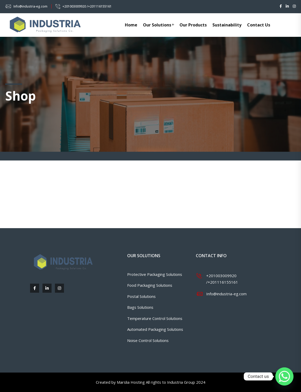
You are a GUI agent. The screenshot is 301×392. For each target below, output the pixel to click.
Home (131, 25)
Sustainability (226, 25)
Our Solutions (157, 25)
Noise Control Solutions (148, 340)
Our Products (193, 25)
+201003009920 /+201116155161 (87, 6)
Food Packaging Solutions (149, 285)
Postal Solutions (141, 296)
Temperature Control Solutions (154, 318)
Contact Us (258, 25)
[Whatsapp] (284, 376)
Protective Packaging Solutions (154, 274)
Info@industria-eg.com (30, 6)
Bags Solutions (140, 307)
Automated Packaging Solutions (155, 329)
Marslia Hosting (131, 382)
